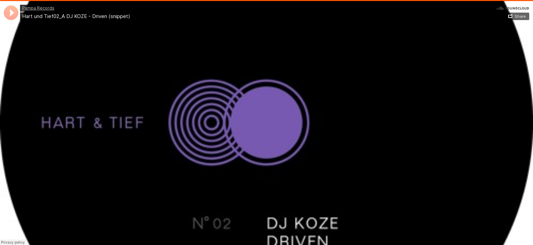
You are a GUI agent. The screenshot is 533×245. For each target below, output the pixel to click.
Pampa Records (38, 8)
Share (520, 16)
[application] (11, 12)
